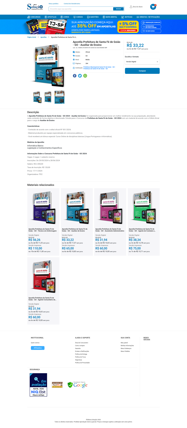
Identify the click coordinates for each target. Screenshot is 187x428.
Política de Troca (80, 357)
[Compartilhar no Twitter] (80, 76)
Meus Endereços (126, 348)
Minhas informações (127, 345)
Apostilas (50, 17)
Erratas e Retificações (82, 351)
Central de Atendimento (72, 4)
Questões (93, 17)
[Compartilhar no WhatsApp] (85, 76)
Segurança (78, 360)
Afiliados (38, 348)
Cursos (78, 17)
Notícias (127, 17)
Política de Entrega (81, 354)
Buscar (118, 9)
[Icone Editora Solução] (35, 7)
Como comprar (80, 345)
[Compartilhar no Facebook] (75, 76)
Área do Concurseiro (81, 343)
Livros (65, 17)
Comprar (142, 71)
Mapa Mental (110, 17)
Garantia (78, 348)
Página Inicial (31, 37)
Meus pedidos (53, 4)
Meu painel (124, 343)
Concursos (33, 17)
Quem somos (35, 343)
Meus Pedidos (125, 351)
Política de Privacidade (82, 363)
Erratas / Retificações (148, 17)
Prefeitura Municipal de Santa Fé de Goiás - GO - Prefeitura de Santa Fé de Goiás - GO (99, 68)
